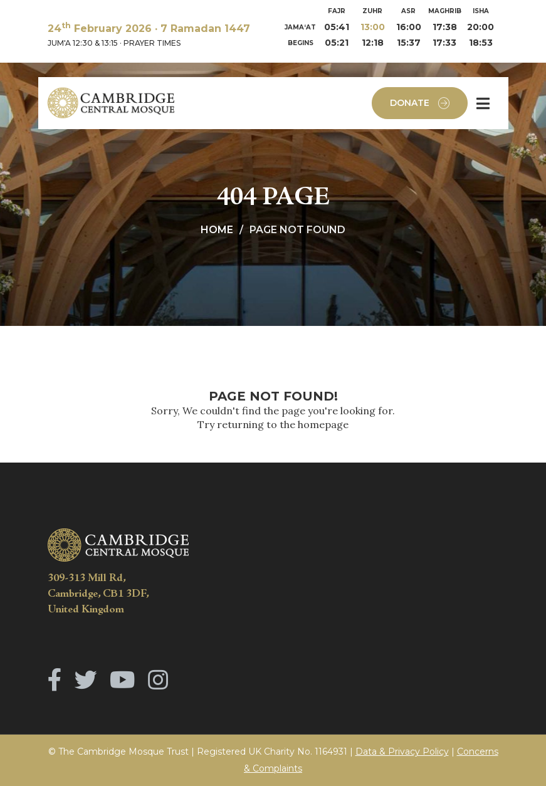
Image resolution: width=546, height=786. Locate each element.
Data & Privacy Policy (402, 751)
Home (217, 230)
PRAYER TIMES (152, 43)
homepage (323, 424)
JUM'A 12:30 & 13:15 (83, 43)
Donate (419, 103)
